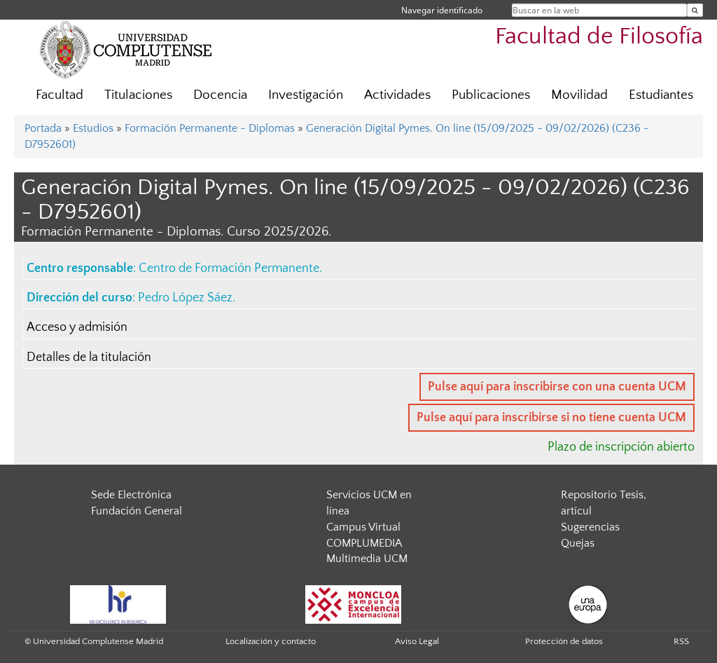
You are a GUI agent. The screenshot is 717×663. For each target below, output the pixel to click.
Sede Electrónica (131, 494)
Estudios (93, 128)
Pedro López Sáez (185, 298)
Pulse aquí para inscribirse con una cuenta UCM (557, 387)
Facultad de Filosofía (599, 37)
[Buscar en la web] (695, 10)
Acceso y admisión (77, 327)
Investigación (305, 95)
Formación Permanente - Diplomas (210, 128)
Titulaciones (138, 95)
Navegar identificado (441, 10)
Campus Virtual (363, 527)
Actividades (397, 95)
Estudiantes (661, 95)
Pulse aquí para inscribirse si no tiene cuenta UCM (551, 418)
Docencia (220, 95)
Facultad (59, 95)
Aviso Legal (417, 641)
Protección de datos (564, 641)
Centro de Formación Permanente (229, 268)
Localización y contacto (270, 641)
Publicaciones (491, 95)
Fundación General (136, 511)
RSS (681, 641)
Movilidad (579, 95)
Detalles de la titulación (89, 357)
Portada (43, 128)
